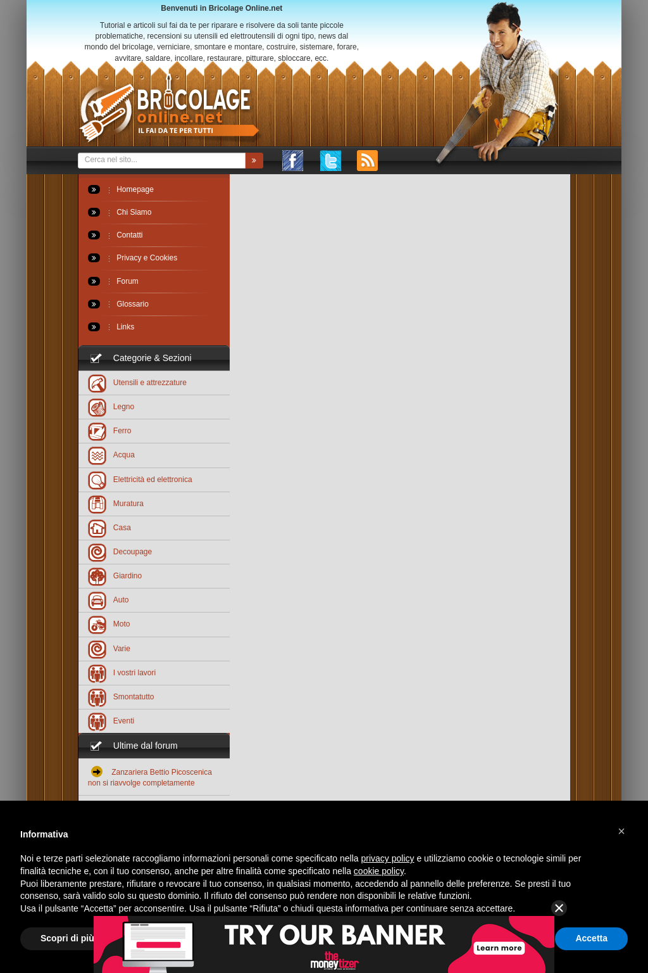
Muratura (116, 503)
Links (111, 326)
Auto (108, 599)
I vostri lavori (122, 672)
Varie (109, 648)
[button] (621, 831)
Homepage (121, 189)
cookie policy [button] (379, 871)
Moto (109, 623)
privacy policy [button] (387, 858)
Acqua (111, 454)
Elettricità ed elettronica (140, 479)
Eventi (111, 720)
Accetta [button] (591, 938)
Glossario (118, 304)
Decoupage (120, 551)
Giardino (115, 575)
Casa (109, 527)
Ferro (110, 430)
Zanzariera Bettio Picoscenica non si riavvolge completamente (150, 776)
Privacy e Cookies (132, 257)
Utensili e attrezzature (137, 382)
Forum (113, 281)
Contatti (115, 235)
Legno (111, 406)
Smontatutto (121, 696)
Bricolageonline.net (169, 109)
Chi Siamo (120, 212)
